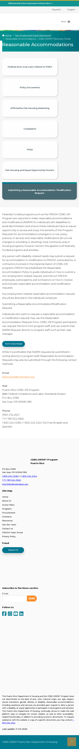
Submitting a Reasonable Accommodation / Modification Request (39, 191)
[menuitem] (54, 10)
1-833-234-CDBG (10, 476)
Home (8, 35)
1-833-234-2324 (29, 476)
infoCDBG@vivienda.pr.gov (15, 484)
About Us (6, 501)
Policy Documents (30, 87)
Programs (7, 509)
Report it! (13, 550)
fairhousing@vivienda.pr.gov (18, 377)
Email (5, 593)
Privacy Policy (9, 536)
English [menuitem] (71, 9)
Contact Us (7, 528)
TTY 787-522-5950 (11, 480)
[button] (63, 22)
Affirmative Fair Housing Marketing (29, 108)
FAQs (30, 149)
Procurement (8, 513)
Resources (7, 520)
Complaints (30, 129)
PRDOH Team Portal (12, 532)
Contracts (7, 516)
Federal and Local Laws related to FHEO (30, 67)
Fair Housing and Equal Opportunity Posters (29, 170)
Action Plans (8, 505)
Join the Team (9, 524)
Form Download (13, 343)
